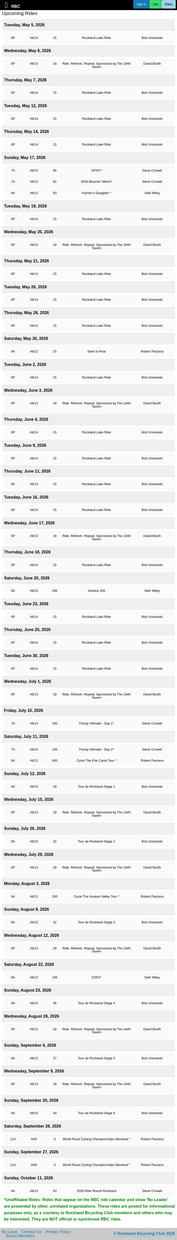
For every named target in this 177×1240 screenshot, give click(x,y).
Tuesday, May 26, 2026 (25, 287)
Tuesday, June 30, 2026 (26, 655)
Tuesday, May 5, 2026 (24, 25)
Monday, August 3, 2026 (27, 883)
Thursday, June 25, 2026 (27, 629)
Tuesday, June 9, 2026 (25, 445)
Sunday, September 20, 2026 (31, 1100)
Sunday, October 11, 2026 (28, 1178)
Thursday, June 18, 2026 (27, 552)
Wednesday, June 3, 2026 (28, 390)
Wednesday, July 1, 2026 (27, 681)
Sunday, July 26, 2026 (25, 828)
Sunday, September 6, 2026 (30, 1045)
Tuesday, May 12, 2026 (25, 106)
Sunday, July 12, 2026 (25, 773)
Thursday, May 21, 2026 (26, 261)
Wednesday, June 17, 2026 (29, 523)
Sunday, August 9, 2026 (26, 909)
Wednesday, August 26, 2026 (31, 1016)
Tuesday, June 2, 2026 (25, 364)
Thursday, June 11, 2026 (27, 471)
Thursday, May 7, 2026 (25, 80)
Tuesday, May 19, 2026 (25, 206)
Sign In (141, 4)
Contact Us (31, 1232)
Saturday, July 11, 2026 (26, 736)
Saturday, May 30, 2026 (26, 338)
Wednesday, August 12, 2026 (31, 935)
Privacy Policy (58, 1232)
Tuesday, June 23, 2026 (26, 604)
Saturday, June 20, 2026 (27, 578)
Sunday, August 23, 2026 (27, 990)
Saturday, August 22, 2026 (29, 964)
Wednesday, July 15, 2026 (28, 799)
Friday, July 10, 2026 (23, 710)
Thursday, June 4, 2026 (26, 419)
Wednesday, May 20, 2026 (28, 232)
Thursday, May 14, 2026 (26, 131)
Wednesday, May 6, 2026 (27, 51)
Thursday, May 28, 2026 (26, 313)
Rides (169, 4)
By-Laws (9, 1232)
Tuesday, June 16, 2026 (26, 497)
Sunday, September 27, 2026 (31, 1152)
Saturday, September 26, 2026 (32, 1126)
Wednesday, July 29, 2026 (28, 854)
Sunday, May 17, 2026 (24, 157)
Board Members (20, 1236)
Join (155, 4)
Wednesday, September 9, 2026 (34, 1071)
